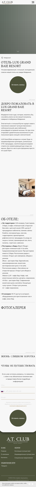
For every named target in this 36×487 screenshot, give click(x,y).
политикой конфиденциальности (18, 406)
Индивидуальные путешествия (25, 454)
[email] (18, 397)
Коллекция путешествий (22, 451)
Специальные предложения (24, 458)
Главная (3, 451)
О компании (5, 454)
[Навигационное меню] (33, 2)
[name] (18, 385)
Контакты (4, 457)
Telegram (4, 466)
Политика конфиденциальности (18, 480)
